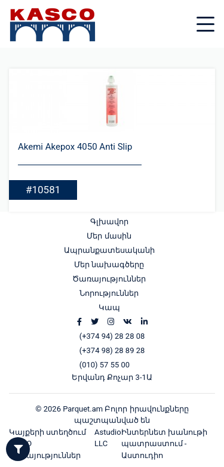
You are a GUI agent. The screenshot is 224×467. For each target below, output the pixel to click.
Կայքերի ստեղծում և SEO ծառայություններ (47, 444)
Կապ (109, 307)
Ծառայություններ (109, 278)
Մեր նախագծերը (109, 264)
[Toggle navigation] (214, 16)
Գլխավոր (109, 221)
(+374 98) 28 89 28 (112, 350)
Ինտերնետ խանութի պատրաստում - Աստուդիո (164, 444)
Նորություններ (109, 293)
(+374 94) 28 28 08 (112, 336)
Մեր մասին (109, 235)
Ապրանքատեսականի (109, 250)
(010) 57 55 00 (104, 364)
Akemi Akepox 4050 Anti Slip (75, 146)
